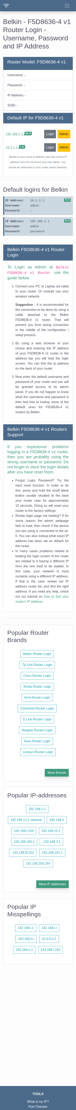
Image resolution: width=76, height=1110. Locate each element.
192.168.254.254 (38, 863)
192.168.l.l (49, 928)
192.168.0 (56, 820)
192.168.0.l (26, 939)
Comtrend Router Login (37, 708)
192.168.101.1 (52, 852)
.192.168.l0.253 (23, 852)
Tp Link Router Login (37, 664)
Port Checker (38, 1106)
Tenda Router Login (37, 686)
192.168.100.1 (24, 841)
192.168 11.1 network (26, 820)
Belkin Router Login (37, 654)
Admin (64, 134)
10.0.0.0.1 (49, 939)
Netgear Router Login (37, 730)
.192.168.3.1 (51, 841)
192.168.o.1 (24, 949)
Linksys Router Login (38, 752)
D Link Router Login (37, 719)
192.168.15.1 (51, 830)
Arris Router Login (37, 697)
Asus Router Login (37, 741)
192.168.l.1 (26, 928)
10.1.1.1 (11, 147)
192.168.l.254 (24, 830)
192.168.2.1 (14, 134)
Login (50, 134)
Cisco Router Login (37, 675)
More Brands (56, 772)
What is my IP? (38, 1101)
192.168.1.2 (37, 809)
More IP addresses (52, 884)
